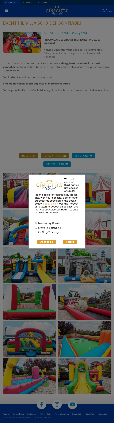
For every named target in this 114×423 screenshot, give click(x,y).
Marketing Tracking (49, 228)
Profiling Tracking (48, 232)
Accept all (46, 242)
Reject (70, 242)
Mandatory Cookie (49, 223)
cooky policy (50, 204)
